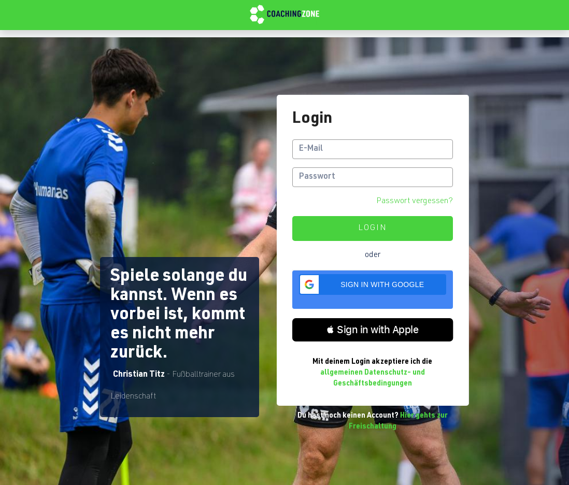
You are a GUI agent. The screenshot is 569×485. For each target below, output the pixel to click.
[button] (372, 284)
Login (372, 228)
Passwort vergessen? (414, 201)
